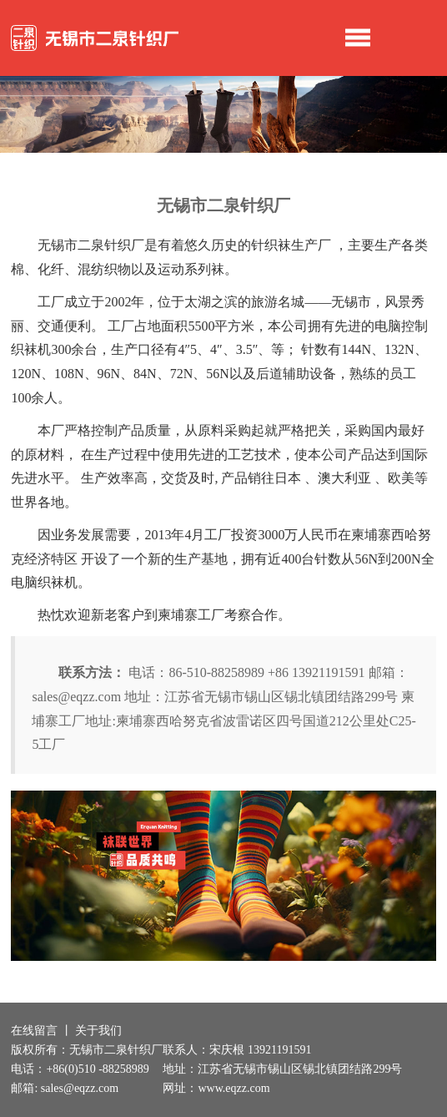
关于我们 (98, 1030)
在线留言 (34, 1030)
